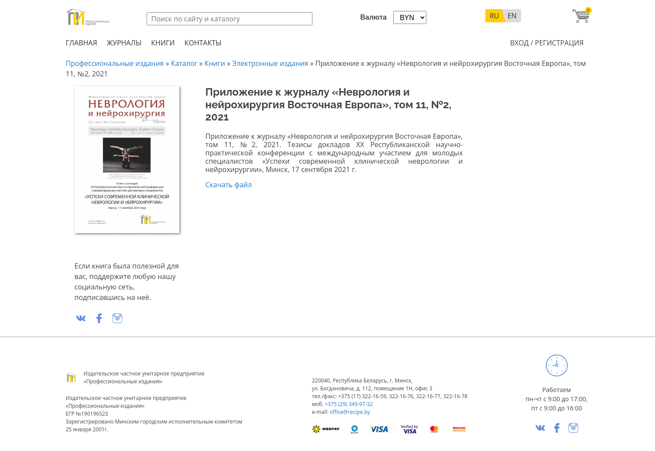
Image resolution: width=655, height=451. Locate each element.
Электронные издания (270, 63)
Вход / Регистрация (547, 43)
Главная (81, 43)
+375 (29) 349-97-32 (349, 404)
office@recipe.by (349, 412)
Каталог (184, 63)
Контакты (202, 43)
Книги (163, 43)
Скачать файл (229, 184)
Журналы (124, 43)
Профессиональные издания (115, 63)
